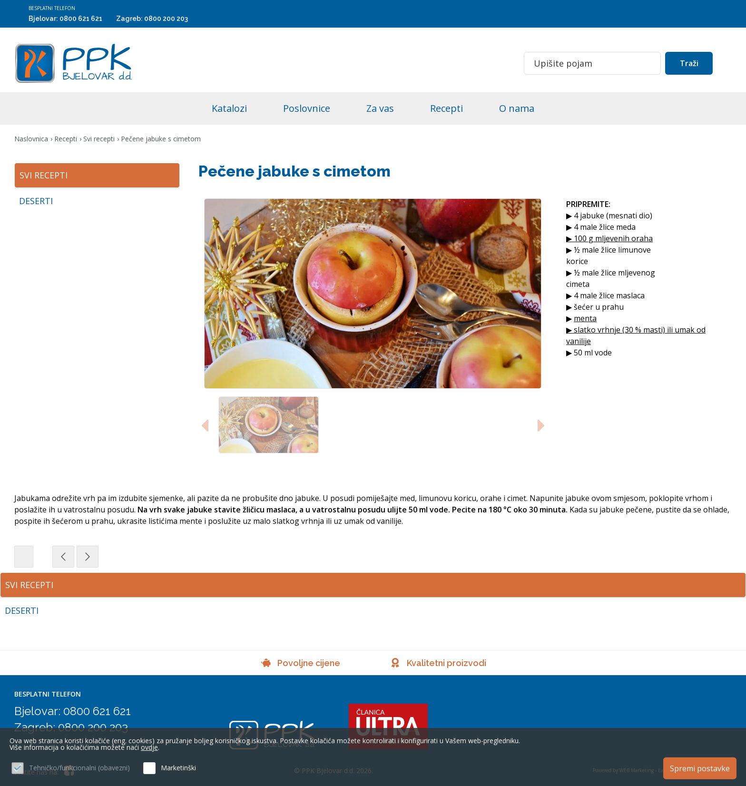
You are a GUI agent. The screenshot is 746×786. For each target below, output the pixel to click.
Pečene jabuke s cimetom (161, 138)
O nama (516, 108)
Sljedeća (129, 557)
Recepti (446, 108)
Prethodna (105, 557)
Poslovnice (306, 108)
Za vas (380, 108)
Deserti (22, 610)
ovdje (149, 747)
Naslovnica (31, 138)
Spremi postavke (700, 768)
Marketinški (178, 767)
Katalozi (229, 108)
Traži (689, 63)
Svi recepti (99, 138)
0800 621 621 (80, 18)
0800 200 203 (166, 18)
